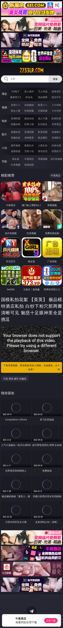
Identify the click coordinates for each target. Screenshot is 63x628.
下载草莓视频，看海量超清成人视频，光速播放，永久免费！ (31, 367)
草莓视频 (42, 159)
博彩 (4, 94)
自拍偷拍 (29, 104)
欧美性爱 (56, 118)
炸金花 (29, 97)
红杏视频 (15, 164)
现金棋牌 (42, 97)
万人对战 (42, 91)
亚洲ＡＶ (15, 104)
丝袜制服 (29, 110)
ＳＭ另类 (56, 110)
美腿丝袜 (15, 137)
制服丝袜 (15, 124)
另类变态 (56, 124)
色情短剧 (29, 164)
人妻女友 (42, 145)
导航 (4, 161)
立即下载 (51, 620)
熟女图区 (42, 137)
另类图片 (56, 137)
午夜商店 (29, 159)
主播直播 (42, 110)
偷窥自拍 (15, 131)
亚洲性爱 (15, 118)
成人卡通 (42, 118)
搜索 (55, 79)
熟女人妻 (15, 110)
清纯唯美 (29, 137)
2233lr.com (31, 70)
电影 (4, 121)
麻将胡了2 (15, 97)
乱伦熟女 (42, 124)
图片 (4, 134)
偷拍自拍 (29, 118)
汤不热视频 (56, 159)
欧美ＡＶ (42, 104)
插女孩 (15, 159)
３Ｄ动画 (56, 104)
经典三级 (29, 124)
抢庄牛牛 (56, 97)
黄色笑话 (42, 151)
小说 (4, 148)
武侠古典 (56, 145)
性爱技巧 (56, 151)
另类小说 (29, 151)
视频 (4, 107)
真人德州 (29, 91)
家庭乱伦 (29, 145)
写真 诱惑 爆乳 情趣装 (14, 378)
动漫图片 (56, 131)
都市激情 (15, 145)
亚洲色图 (29, 131)
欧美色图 (42, 131)
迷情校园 (15, 151)
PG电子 (15, 91)
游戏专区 (56, 91)
